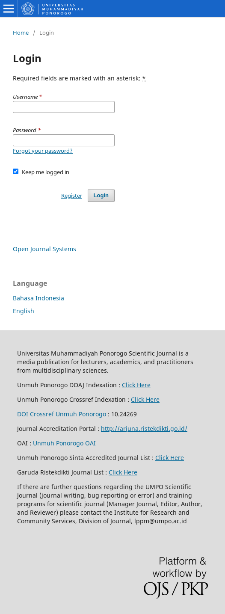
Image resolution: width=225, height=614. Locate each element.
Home (21, 32)
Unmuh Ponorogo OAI (64, 443)
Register (71, 195)
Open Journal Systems (44, 249)
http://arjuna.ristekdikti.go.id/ (144, 428)
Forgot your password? (43, 150)
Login (101, 195)
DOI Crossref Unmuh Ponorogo (61, 414)
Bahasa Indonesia (38, 298)
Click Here (136, 385)
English (23, 311)
